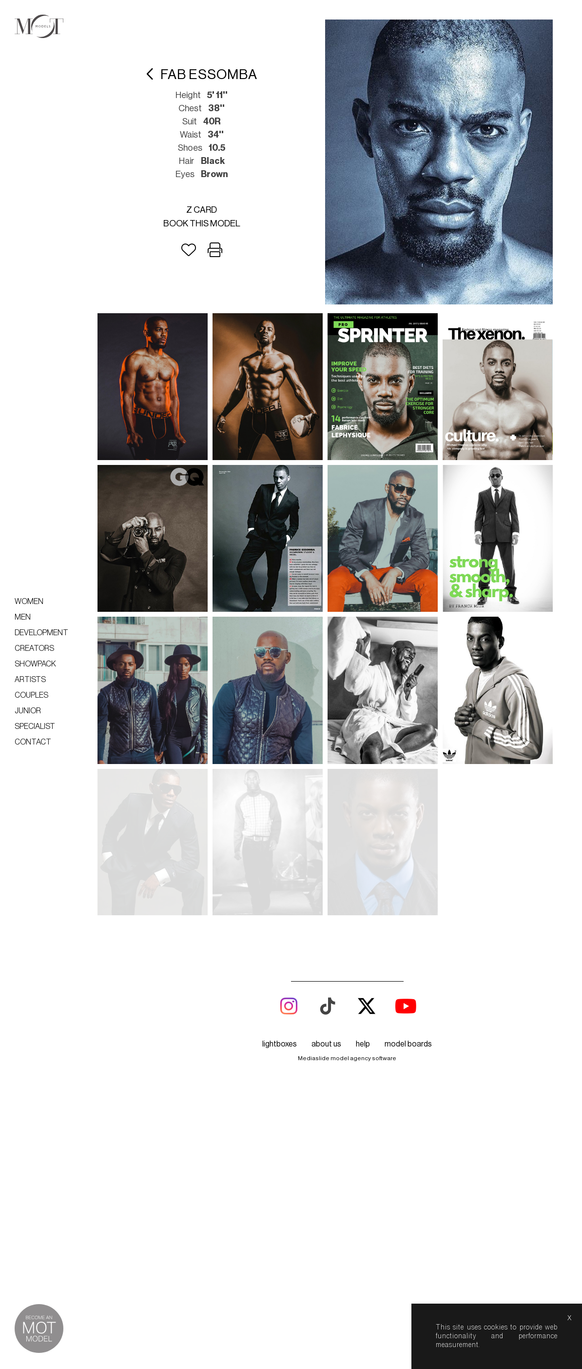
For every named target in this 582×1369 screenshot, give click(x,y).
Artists (30, 680)
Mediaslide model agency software (347, 912)
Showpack (35, 664)
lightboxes (279, 898)
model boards (408, 898)
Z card (201, 209)
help (363, 898)
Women (29, 601)
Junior (28, 711)
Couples (31, 695)
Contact (33, 742)
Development (41, 633)
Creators (34, 648)
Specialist (35, 726)
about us (326, 898)
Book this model (201, 223)
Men (23, 617)
